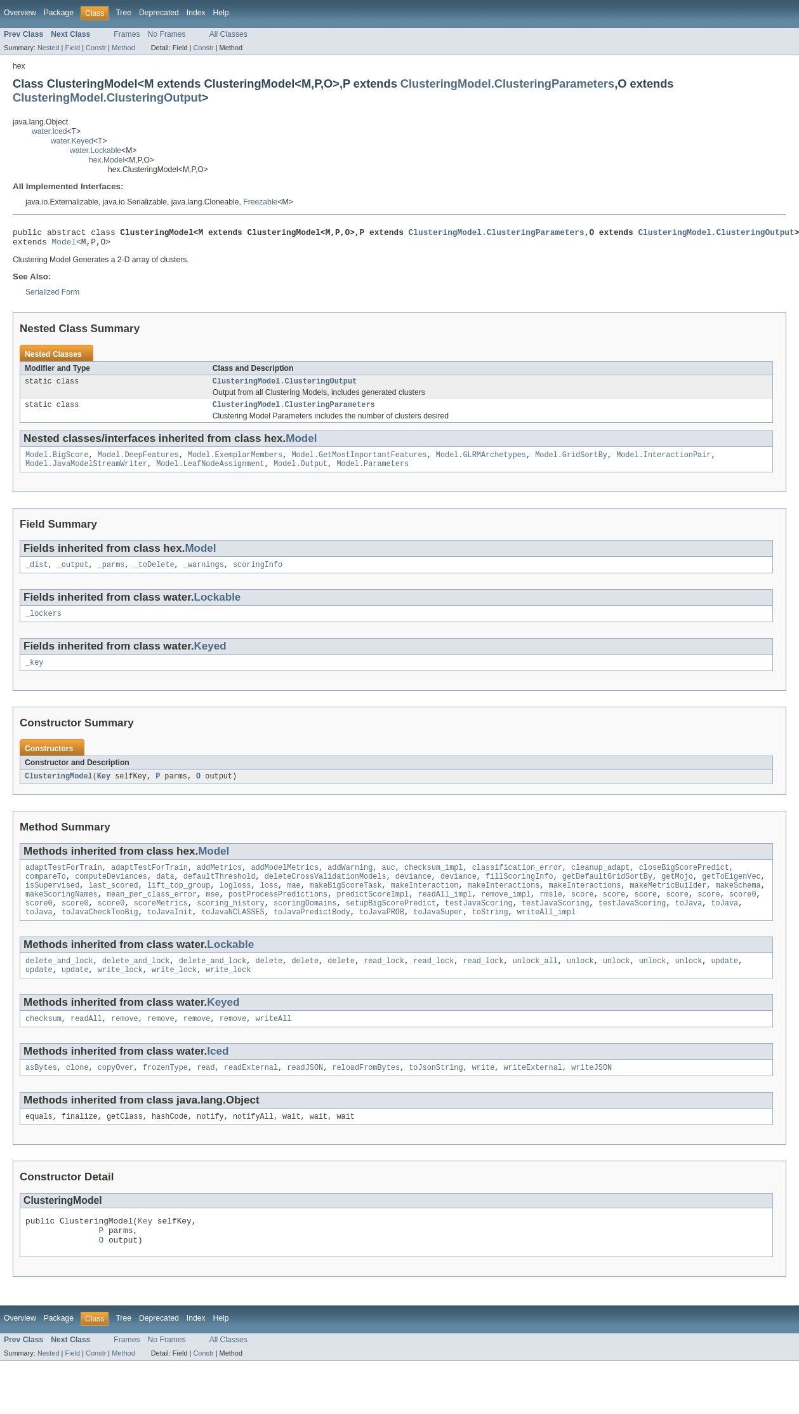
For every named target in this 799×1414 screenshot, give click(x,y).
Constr (96, 47)
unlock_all (535, 983)
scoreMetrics (161, 922)
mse (212, 912)
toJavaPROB (381, 933)
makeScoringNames (61, 912)
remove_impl (506, 912)
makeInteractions (504, 902)
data (165, 892)
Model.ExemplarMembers (235, 462)
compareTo (45, 892)
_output (73, 575)
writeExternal (532, 1093)
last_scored (113, 902)
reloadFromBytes (366, 1093)
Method (123, 47)
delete (268, 983)
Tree (123, 12)
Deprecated (159, 12)
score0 (742, 912)
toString (490, 933)
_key (34, 675)
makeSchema (737, 902)
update (724, 983)
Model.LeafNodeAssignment (210, 472)
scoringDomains (305, 922)
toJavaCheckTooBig (100, 933)
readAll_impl (445, 912)
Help (221, 12)
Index (196, 12)
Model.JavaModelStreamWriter (86, 472)
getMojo (677, 892)
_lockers (43, 625)
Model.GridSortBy (571, 462)
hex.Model (106, 160)
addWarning (350, 882)
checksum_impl (433, 882)
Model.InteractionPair (663, 462)
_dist (36, 575)
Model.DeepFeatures (138, 462)
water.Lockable (95, 150)
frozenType (165, 1093)
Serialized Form (52, 295)
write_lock (120, 993)
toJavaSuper (438, 933)
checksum (43, 1043)
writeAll (273, 1043)
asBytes (41, 1093)
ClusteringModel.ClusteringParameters (507, 83)
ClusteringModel (59, 789)
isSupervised (52, 902)
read (206, 1093)
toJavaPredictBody (312, 933)
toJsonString (436, 1093)
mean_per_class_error (152, 912)
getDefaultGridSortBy (607, 892)
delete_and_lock (59, 983)
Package (59, 12)
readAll (86, 1043)
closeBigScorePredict (684, 882)
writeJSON (591, 1093)
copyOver (116, 1093)
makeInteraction (425, 902)
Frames (127, 34)
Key (103, 789)
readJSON (305, 1093)
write (483, 1093)
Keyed (210, 657)
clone (77, 1093)
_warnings (203, 575)
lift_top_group (179, 902)
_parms (111, 575)
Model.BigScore (57, 462)
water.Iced (49, 131)
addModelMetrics (285, 882)
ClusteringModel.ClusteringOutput (107, 97)
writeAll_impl (546, 933)
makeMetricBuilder (668, 902)
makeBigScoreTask (346, 902)
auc (388, 882)
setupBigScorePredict (391, 922)
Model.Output (300, 472)
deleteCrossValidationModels (325, 892)
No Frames (167, 34)
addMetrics (219, 882)
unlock (580, 983)
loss (269, 902)
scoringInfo (257, 575)
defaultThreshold (219, 892)
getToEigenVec (731, 892)
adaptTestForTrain (63, 882)
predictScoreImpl (372, 912)
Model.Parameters (372, 472)
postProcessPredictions (277, 912)
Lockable (217, 607)
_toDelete (154, 575)
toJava (688, 922)
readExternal (251, 1093)
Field (72, 47)
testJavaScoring (479, 922)
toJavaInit (169, 933)
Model (64, 245)
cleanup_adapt (600, 882)
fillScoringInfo (519, 892)
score (582, 912)
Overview (20, 12)
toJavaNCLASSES (233, 933)
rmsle (550, 912)
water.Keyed (72, 141)
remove (124, 1043)
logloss (235, 902)
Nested (48, 47)
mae (293, 902)
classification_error (517, 882)
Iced (217, 1076)
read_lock (384, 983)
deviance (413, 892)
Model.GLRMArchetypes (481, 462)
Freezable (260, 201)
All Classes (228, 34)
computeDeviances (111, 892)
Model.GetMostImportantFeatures (358, 462)
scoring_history (231, 922)
